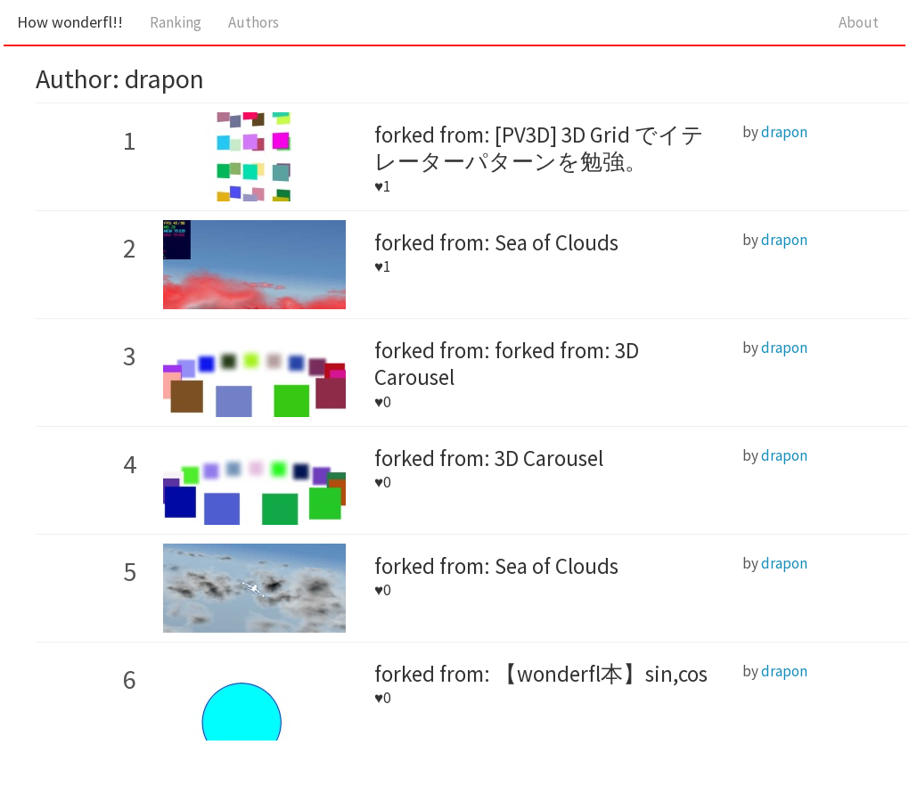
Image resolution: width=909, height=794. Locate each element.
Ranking (175, 22)
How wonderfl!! (70, 22)
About (859, 22)
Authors (253, 22)
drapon (784, 132)
